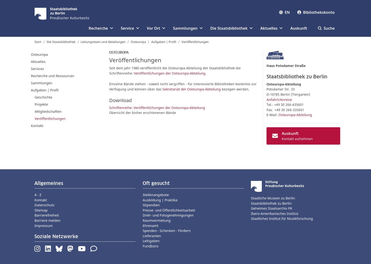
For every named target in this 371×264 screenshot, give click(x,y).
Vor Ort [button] (156, 28)
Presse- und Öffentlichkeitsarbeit (169, 210)
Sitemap (40, 210)
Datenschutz (44, 205)
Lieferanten (152, 236)
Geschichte (43, 97)
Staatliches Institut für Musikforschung (282, 218)
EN (284, 12)
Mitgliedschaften (48, 111)
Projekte (41, 104)
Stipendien (151, 205)
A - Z (37, 195)
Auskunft (298, 28)
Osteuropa (138, 42)
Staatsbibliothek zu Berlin (271, 203)
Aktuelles (38, 61)
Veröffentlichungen (50, 118)
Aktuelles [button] (271, 28)
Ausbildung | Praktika (160, 200)
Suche (326, 28)
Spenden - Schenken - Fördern (167, 230)
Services (37, 68)
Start (38, 42)
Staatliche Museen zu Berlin (273, 198)
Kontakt (37, 125)
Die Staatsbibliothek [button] (231, 28)
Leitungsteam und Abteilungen (103, 42)
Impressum (43, 225)
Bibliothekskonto (316, 12)
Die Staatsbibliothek (61, 42)
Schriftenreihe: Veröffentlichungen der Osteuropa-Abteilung (157, 107)
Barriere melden (47, 220)
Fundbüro (150, 246)
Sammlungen (41, 83)
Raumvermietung (157, 220)
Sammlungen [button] (188, 28)
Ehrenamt (150, 225)
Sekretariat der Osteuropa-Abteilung (192, 89)
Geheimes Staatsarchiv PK (271, 208)
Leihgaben (151, 241)
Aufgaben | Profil (163, 42)
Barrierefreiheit (46, 215)
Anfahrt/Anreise (279, 99)
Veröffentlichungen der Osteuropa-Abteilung (169, 73)
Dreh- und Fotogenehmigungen (168, 215)
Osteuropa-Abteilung (295, 115)
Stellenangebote (156, 195)
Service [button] (130, 28)
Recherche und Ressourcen (52, 76)
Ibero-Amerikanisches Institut (274, 213)
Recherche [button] (101, 28)
